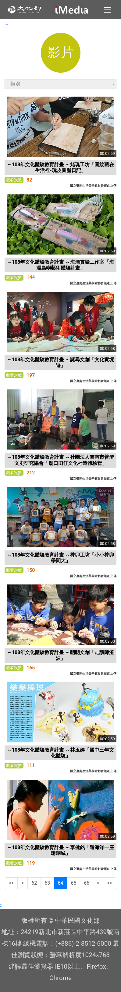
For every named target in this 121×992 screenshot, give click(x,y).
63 (47, 883)
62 (34, 883)
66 (86, 883)
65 (73, 883)
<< (11, 883)
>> (109, 883)
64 (60, 883)
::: (6, 23)
